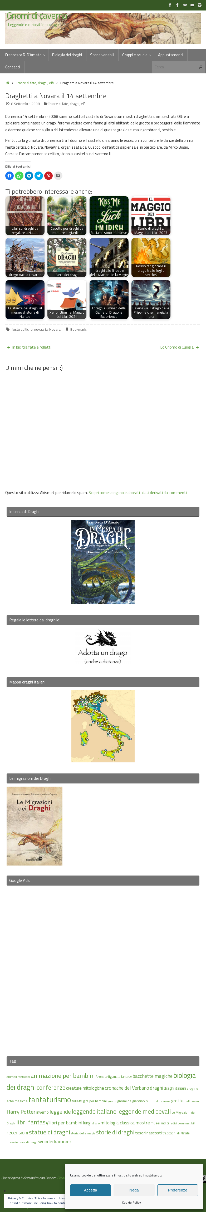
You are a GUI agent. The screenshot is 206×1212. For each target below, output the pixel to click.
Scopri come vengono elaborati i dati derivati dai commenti (138, 493)
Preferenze (177, 1190)
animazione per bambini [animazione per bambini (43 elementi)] (63, 1075)
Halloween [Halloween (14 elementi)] (191, 1101)
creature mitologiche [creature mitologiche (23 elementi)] (85, 1088)
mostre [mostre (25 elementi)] (142, 1122)
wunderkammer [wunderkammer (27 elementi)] (54, 1141)
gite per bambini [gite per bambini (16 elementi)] (95, 1101)
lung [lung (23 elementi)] (87, 1122)
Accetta (90, 1190)
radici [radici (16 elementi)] (165, 1123)
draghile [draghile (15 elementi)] (192, 1088)
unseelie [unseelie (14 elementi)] (12, 1142)
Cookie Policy (131, 1202)
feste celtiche (22, 329)
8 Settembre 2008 (25, 103)
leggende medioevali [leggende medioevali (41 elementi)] (144, 1111)
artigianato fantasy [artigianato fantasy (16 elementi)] (118, 1076)
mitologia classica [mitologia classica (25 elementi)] (117, 1122)
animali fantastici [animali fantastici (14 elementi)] (18, 1076)
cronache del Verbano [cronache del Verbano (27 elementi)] (127, 1088)
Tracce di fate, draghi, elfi (35, 83)
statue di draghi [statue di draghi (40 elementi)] (49, 1132)
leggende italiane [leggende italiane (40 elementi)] (94, 1111)
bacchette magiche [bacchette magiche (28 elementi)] (153, 1076)
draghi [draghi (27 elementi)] (156, 1088)
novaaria (41, 329)
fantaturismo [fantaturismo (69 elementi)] (49, 1099)
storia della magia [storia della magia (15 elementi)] (83, 1133)
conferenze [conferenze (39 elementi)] (51, 1087)
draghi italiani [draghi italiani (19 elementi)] (175, 1088)
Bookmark (78, 329)
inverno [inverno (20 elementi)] (42, 1112)
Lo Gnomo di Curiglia (179, 347)
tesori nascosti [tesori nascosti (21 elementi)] (148, 1133)
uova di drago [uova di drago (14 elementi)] (27, 1142)
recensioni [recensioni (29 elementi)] (17, 1132)
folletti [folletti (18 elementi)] (77, 1101)
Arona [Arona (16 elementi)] (100, 1076)
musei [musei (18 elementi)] (155, 1123)
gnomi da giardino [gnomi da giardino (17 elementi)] (131, 1101)
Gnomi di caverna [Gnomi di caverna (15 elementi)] (158, 1101)
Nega (134, 1190)
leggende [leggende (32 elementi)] (60, 1112)
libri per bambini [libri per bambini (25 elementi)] (65, 1122)
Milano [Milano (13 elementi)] (95, 1123)
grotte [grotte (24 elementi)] (177, 1100)
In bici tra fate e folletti (29, 347)
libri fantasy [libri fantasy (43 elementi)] (32, 1122)
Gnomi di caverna (37, 16)
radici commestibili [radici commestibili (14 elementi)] (182, 1123)
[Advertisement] (103, 968)
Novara (55, 329)
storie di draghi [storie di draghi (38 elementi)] (115, 1132)
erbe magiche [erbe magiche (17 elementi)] (17, 1101)
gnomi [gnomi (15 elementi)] (111, 1101)
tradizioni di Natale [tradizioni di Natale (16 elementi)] (176, 1133)
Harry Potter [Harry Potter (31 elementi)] (21, 1112)
